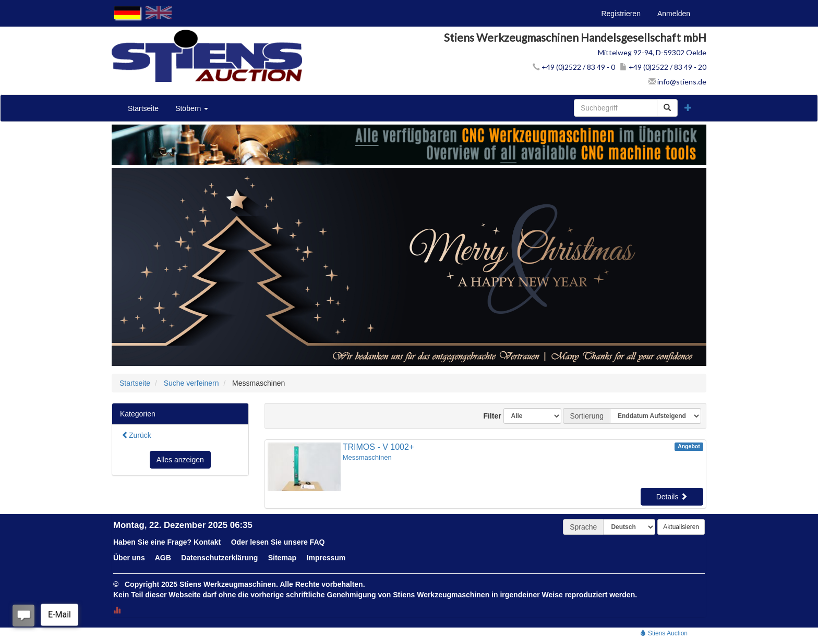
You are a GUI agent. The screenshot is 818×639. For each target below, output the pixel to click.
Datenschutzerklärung (219, 558)
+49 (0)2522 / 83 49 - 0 (574, 67)
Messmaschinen (367, 457)
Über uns (129, 558)
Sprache (583, 527)
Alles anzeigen (180, 460)
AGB (163, 558)
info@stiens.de (677, 81)
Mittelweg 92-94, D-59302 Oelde (652, 52)
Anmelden (673, 13)
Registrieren (620, 13)
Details (672, 497)
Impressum (326, 558)
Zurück (136, 435)
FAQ (317, 542)
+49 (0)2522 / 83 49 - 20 (663, 67)
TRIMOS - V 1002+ (378, 447)
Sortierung (587, 416)
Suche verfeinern (191, 383)
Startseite (143, 108)
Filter (488, 416)
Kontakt (207, 542)
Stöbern (191, 108)
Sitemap (282, 558)
